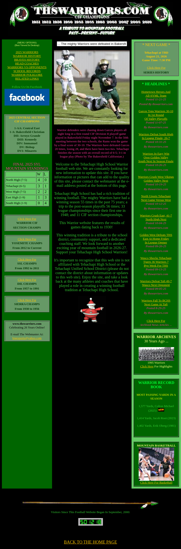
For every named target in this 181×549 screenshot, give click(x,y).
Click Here (147, 366)
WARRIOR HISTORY (27, 56)
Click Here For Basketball (156, 482)
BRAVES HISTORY (27, 59)
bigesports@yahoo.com (27, 338)
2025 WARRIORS (27, 52)
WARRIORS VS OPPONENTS (26, 67)
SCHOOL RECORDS (27, 71)
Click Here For (156, 67)
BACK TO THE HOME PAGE (90, 542)
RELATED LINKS (27, 78)
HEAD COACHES (27, 63)
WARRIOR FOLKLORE (26, 75)
